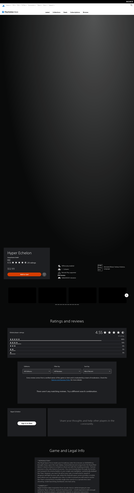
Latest (47, 10)
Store (44, 5)
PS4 (18, 5)
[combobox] (37, 369)
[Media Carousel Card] (22, 293)
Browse (85, 10)
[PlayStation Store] (10, 10)
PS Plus (24, 5)
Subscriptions (75, 10)
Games (8, 5)
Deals (65, 10)
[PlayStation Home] (3, 5)
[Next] (126, 293)
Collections (56, 10)
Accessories (31, 5)
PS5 (14, 5)
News (39, 5)
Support (51, 5)
